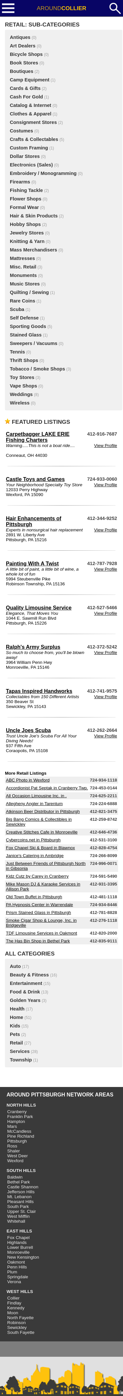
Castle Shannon (22, 1186)
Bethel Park (18, 1182)
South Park (18, 1206)
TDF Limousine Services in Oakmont (41, 933)
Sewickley (17, 1327)
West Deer (17, 1155)
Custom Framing (29, 147)
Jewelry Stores (27, 232)
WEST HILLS (20, 1291)
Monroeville (18, 1252)
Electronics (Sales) (31, 164)
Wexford (15, 1160)
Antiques (20, 37)
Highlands (17, 1242)
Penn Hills (17, 1267)
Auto (15, 966)
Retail (16, 1042)
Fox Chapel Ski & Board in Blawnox (40, 847)
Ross (12, 1146)
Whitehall (16, 1221)
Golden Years (25, 1000)
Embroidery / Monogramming (43, 173)
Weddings (21, 394)
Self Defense (24, 317)
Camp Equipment (30, 79)
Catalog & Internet (30, 105)
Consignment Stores (33, 122)
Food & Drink (25, 991)
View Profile (105, 445)
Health (17, 1008)
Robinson (16, 1322)
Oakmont (16, 1262)
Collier (13, 1298)
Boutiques (21, 71)
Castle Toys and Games (35, 479)
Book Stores (24, 62)
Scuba (17, 309)
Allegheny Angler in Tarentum (34, 803)
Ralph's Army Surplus (33, 647)
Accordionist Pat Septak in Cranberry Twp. (47, 787)
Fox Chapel (18, 1237)
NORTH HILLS (21, 1105)
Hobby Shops (25, 224)
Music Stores (25, 283)
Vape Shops (23, 385)
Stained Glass (26, 334)
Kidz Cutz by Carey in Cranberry (37, 876)
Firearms (20, 181)
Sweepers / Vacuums (33, 343)
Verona (14, 1281)
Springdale (17, 1276)
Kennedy (16, 1307)
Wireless (20, 402)
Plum (12, 1271)
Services (20, 1051)
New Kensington (23, 1257)
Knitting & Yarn (27, 241)
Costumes (21, 130)
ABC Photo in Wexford (28, 780)
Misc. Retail (23, 266)
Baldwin (15, 1177)
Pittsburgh (17, 1141)
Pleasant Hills (20, 1201)
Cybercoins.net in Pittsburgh (33, 839)
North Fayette (20, 1317)
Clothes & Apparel (30, 113)
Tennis (17, 351)
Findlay (14, 1303)
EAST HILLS (19, 1231)
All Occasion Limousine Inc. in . (36, 795)
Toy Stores (22, 377)
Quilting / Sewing (29, 292)
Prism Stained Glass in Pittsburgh (38, 912)
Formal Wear (24, 207)
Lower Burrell (20, 1247)
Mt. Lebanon (19, 1196)
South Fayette (20, 1332)
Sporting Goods (28, 326)
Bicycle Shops (26, 54)
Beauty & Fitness (29, 974)
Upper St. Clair (21, 1211)
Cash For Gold (26, 96)
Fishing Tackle (26, 190)
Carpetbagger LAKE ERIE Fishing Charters (38, 437)
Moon (12, 1312)
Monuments (23, 275)
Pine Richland (20, 1136)
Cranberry (17, 1111)
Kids (15, 1025)
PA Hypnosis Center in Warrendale (39, 904)
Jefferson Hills (20, 1191)
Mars (12, 1126)
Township (21, 1059)
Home (16, 1017)
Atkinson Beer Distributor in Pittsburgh (43, 811)
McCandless (19, 1131)
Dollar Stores (25, 156)
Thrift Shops (24, 360)
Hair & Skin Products (34, 215)
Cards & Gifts (25, 88)
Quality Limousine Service (39, 608)
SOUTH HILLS (21, 1170)
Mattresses (22, 258)
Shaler (13, 1150)
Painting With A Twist (32, 563)
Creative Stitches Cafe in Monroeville (42, 832)
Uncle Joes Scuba (28, 730)
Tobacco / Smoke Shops (37, 368)
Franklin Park (20, 1116)
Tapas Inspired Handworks (39, 691)
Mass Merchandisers (33, 249)
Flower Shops (25, 198)
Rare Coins (22, 300)
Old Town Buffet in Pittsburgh (34, 896)
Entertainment (26, 983)
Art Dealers (22, 45)
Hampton (16, 1121)
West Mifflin (18, 1216)
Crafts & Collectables (34, 139)
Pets (15, 1034)
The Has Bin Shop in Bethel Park (38, 941)
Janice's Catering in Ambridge (35, 855)
